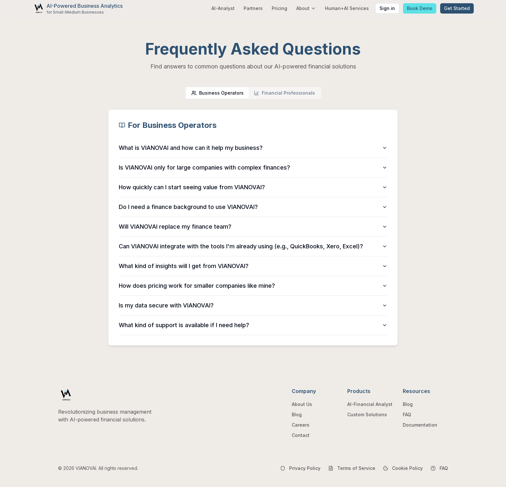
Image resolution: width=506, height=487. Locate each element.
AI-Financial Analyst (369, 404)
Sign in (387, 8)
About (306, 8)
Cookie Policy (403, 468)
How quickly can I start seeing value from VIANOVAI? (253, 187)
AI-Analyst (223, 8)
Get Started (457, 8)
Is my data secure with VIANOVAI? (253, 305)
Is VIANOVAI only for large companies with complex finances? (253, 167)
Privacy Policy (300, 468)
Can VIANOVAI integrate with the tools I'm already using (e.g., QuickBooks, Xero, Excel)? (253, 246)
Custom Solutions (367, 414)
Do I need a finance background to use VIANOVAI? (253, 206)
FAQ (407, 414)
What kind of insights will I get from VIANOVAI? (253, 266)
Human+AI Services (347, 8)
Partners (253, 8)
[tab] (217, 93)
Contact (300, 435)
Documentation (420, 425)
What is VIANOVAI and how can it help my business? (253, 147)
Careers (300, 425)
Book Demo (419, 8)
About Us (302, 404)
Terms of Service (351, 468)
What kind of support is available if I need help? (253, 325)
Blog (297, 414)
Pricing (279, 8)
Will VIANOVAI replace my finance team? (253, 226)
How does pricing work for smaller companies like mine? (253, 285)
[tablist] (253, 93)
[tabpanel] (253, 228)
